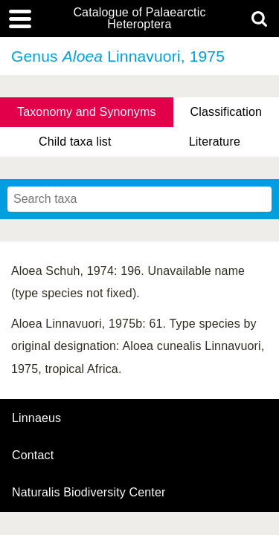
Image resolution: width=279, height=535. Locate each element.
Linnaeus (36, 418)
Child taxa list (75, 141)
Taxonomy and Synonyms (86, 112)
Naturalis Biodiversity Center (89, 493)
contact (33, 455)
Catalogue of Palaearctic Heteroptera (139, 18)
